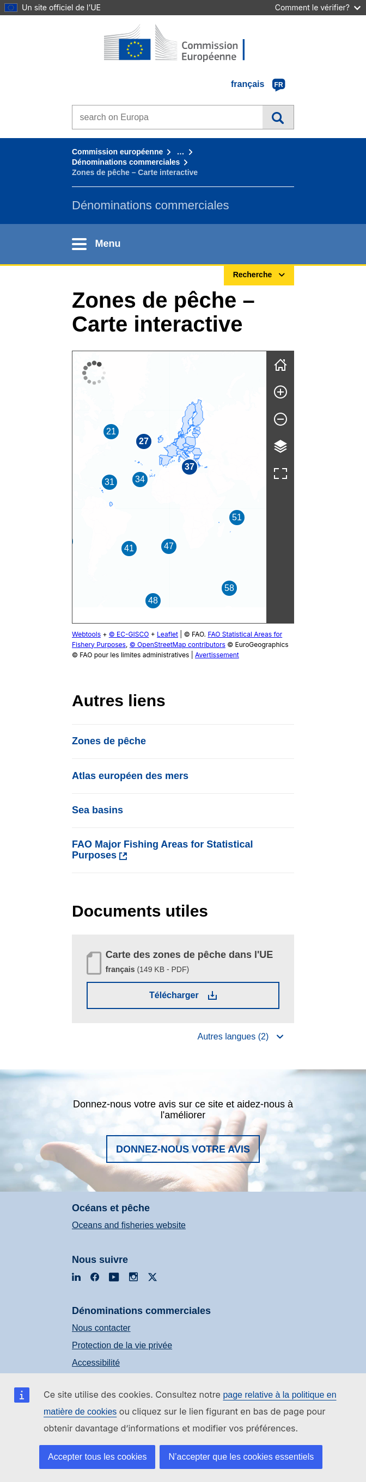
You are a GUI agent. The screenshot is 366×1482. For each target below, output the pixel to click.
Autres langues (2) (233, 1036)
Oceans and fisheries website (129, 1225)
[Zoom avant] (280, 392)
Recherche (278, 116)
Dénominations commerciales (126, 162)
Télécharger (204, 994)
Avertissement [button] (146, 655)
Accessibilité (96, 1362)
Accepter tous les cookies (97, 1456)
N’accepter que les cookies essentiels (241, 1456)
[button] (184, 449)
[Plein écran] (280, 473)
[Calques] (280, 446)
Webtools (86, 634)
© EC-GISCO (129, 634)
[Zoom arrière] (280, 419)
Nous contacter (101, 1327)
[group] (169, 487)
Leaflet (167, 634)
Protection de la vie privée (122, 1345)
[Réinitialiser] (280, 364)
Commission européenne (117, 151)
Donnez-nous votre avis (183, 1149)
